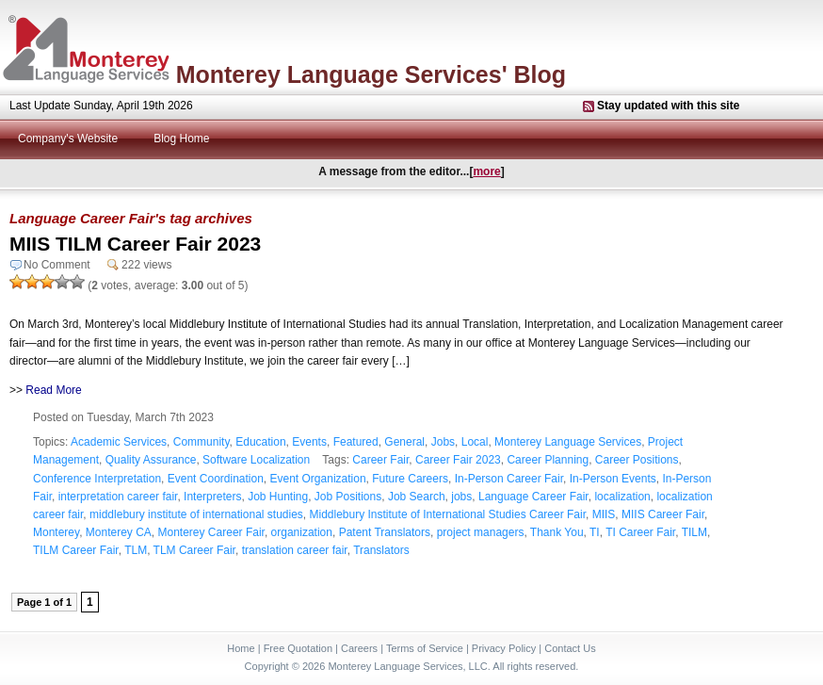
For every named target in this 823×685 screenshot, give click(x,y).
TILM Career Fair (76, 550)
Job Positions (348, 496)
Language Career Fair (533, 496)
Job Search (416, 496)
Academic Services (119, 442)
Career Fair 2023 (458, 459)
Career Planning (548, 459)
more (486, 171)
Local (475, 442)
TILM (694, 532)
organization (301, 532)
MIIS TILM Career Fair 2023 (135, 243)
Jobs (443, 442)
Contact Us (569, 648)
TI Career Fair (640, 532)
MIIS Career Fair (662, 514)
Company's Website (68, 138)
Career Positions (637, 459)
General (404, 442)
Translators (381, 550)
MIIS (604, 514)
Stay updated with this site (668, 105)
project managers (480, 532)
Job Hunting (278, 496)
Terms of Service (424, 648)
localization (622, 496)
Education (260, 442)
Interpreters (212, 496)
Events (309, 442)
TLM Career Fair (194, 550)
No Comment (57, 264)
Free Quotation (298, 648)
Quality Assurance (151, 459)
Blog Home (181, 138)
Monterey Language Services (567, 442)
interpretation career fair (118, 496)
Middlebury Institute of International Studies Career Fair (448, 514)
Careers (359, 648)
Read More (53, 390)
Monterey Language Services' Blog (371, 74)
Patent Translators (384, 532)
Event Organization (318, 478)
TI (594, 532)
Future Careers (410, 478)
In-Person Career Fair (509, 478)
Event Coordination (216, 478)
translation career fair (294, 550)
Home (240, 648)
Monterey (56, 532)
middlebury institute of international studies (196, 514)
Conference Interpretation (97, 478)
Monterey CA (119, 532)
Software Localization (256, 459)
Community (201, 442)
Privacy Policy (504, 648)
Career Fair (380, 459)
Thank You (557, 532)
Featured (356, 442)
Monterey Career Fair (211, 532)
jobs (461, 496)
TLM (135, 550)
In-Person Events (613, 478)
